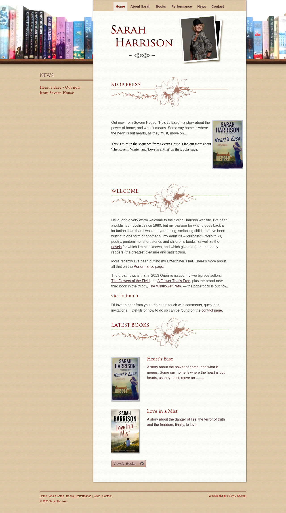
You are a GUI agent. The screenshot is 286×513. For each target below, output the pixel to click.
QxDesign (240, 495)
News (47, 75)
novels (116, 247)
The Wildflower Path (165, 286)
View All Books (124, 463)
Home (120, 6)
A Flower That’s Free (173, 281)
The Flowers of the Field (130, 281)
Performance (181, 6)
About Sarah (140, 6)
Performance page (148, 266)
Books (161, 6)
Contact (217, 6)
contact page (212, 310)
